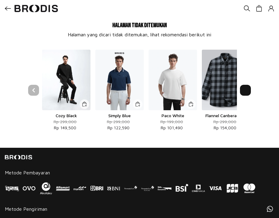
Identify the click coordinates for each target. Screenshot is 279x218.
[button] (259, 8)
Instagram (14, 196)
